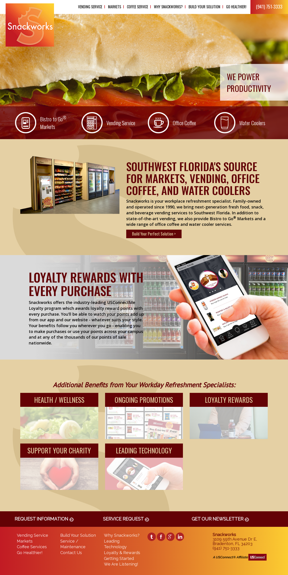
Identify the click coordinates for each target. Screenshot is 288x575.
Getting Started (119, 558)
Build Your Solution (204, 6)
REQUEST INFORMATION (44, 519)
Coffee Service (137, 6)
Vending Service (90, 6)
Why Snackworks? (168, 6)
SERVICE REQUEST (126, 519)
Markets (114, 6)
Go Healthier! (236, 6)
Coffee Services (32, 546)
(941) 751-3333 (269, 6)
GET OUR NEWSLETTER (220, 519)
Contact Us (71, 552)
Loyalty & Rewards (122, 552)
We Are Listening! (121, 564)
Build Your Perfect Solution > (154, 234)
